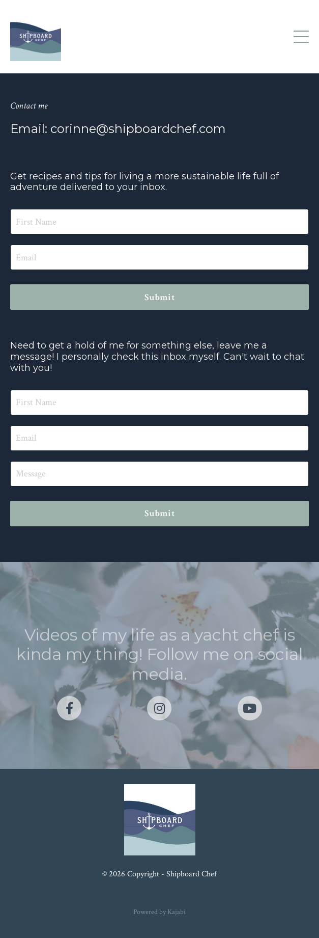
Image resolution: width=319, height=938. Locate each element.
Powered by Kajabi (159, 912)
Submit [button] (159, 297)
